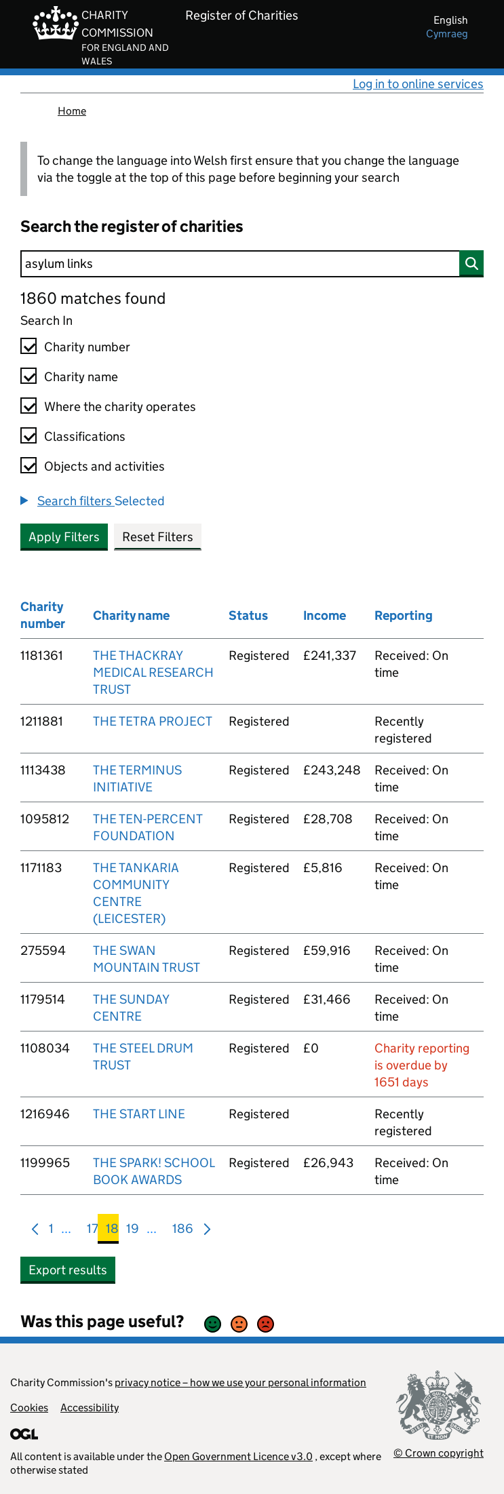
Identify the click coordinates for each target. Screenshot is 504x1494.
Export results (67, 1270)
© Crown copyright (438, 1453)
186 (182, 1231)
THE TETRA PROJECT (152, 721)
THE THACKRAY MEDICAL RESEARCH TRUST (153, 672)
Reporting (403, 615)
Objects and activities (104, 466)
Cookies (29, 1407)
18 (112, 1231)
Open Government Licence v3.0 (238, 1456)
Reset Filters (157, 537)
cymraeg (447, 33)
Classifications (84, 436)
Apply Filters (64, 537)
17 (92, 1231)
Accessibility (89, 1407)
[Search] (252, 263)
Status (248, 615)
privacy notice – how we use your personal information (240, 1382)
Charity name (81, 377)
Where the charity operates (120, 406)
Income (324, 615)
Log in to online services (418, 84)
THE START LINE (139, 1114)
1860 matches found (93, 298)
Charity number (87, 347)
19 (132, 1231)
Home (72, 110)
